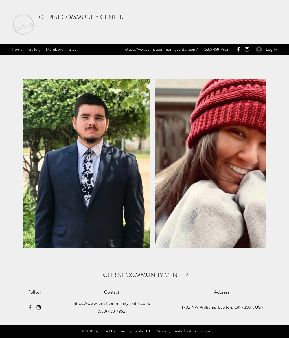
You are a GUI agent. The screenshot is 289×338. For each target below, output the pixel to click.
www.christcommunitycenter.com (167, 49)
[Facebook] (238, 49)
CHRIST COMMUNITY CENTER (81, 17)
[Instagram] (247, 49)
